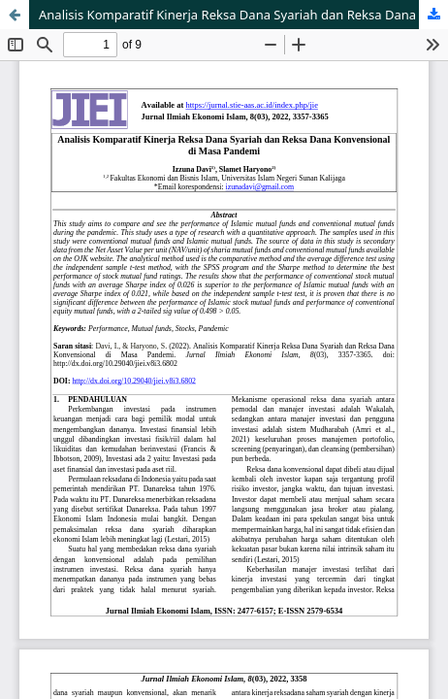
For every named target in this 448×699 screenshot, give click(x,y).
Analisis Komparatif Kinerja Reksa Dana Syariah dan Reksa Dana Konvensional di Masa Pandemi (243, 14)
